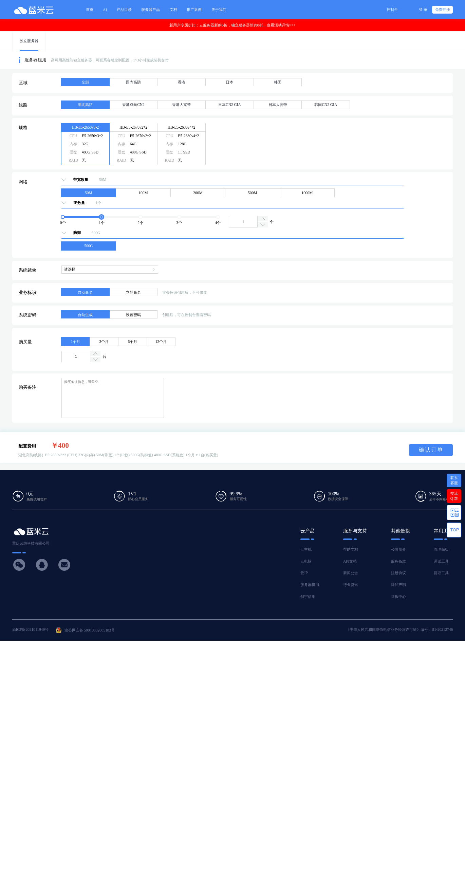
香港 (181, 82)
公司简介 (398, 549)
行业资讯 (350, 585)
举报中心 (398, 597)
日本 (229, 82)
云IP (304, 573)
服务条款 (398, 561)
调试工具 (441, 561)
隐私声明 (398, 585)
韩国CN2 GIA (325, 105)
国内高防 (133, 82)
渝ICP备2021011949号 (30, 629)
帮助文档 (350, 549)
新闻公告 (350, 573)
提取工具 (441, 573)
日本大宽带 (277, 105)
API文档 (350, 561)
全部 (85, 82)
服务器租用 (309, 585)
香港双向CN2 (133, 105)
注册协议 (398, 573)
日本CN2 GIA (229, 105)
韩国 (277, 82)
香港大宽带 (181, 105)
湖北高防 (85, 105)
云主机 (306, 549)
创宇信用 (307, 597)
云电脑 (306, 561)
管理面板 (441, 549)
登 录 (423, 9)
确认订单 (431, 450)
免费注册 (442, 9)
